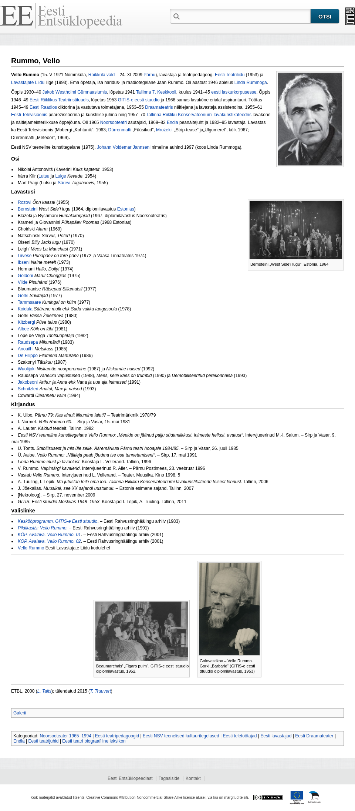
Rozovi (24, 202)
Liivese (24, 255)
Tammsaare (29, 302)
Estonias (125, 209)
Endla (172, 122)
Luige (60, 176)
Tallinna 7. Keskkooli (156, 92)
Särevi (64, 182)
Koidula (25, 309)
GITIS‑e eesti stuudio (139, 99)
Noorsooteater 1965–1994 (65, 735)
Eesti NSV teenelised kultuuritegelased (181, 735)
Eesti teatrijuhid (43, 741)
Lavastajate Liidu (27, 82)
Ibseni (24, 262)
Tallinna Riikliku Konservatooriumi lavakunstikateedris (198, 114)
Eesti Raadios (43, 107)
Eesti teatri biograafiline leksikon (93, 741)
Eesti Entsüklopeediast (130, 778)
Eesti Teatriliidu (229, 74)
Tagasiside (169, 778)
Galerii (19, 713)
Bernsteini (27, 209)
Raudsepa (28, 342)
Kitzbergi (26, 322)
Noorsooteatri (113, 122)
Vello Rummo (31, 548)
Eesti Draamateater (314, 735)
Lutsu (43, 176)
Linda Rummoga (250, 82)
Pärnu (149, 74)
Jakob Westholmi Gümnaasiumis (75, 92)
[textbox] (246, 16)
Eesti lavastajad (275, 735)
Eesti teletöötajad (240, 735)
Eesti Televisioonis (29, 114)
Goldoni (25, 275)
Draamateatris (159, 107)
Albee (23, 329)
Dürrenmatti (120, 129)
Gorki (23, 295)
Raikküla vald (101, 74)
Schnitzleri (28, 388)
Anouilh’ (25, 348)
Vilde (22, 282)
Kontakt (193, 778)
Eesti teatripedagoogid (117, 735)
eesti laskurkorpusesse (233, 92)
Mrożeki (165, 129)
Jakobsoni (28, 382)
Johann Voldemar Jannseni (124, 147)
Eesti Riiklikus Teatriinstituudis (59, 99)
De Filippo (28, 355)
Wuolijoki (27, 368)
